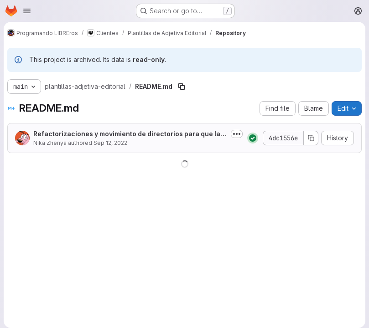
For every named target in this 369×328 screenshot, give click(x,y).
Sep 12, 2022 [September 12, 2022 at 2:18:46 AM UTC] (110, 142)
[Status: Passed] (252, 138)
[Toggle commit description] (237, 134)
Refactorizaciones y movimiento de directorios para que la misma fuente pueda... (130, 134)
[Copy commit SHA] (311, 138)
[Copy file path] (181, 86)
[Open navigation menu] (27, 11)
